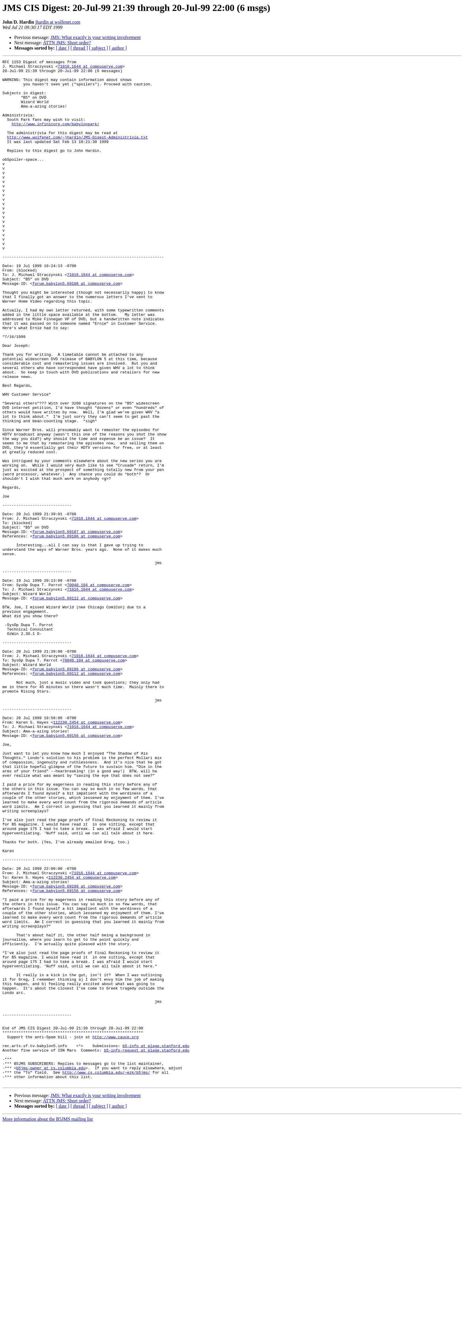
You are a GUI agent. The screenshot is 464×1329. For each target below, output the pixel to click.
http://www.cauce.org (115, 1232)
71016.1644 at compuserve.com (90, 68)
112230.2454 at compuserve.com (86, 855)
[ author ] (118, 48)
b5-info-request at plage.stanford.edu (146, 1248)
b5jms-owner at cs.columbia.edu (51, 1270)
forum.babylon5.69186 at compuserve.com (76, 791)
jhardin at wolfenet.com (57, 22)
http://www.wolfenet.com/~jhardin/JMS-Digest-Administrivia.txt (77, 153)
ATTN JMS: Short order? (67, 42)
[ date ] (62, 48)
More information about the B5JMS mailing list (47, 1323)
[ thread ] (79, 48)
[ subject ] (98, 48)
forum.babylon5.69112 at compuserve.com (76, 706)
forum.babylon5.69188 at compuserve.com (76, 1052)
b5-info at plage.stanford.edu (156, 1243)
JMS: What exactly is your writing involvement (96, 37)
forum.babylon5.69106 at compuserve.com (76, 328)
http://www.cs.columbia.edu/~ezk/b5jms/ (106, 1275)
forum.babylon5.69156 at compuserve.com (76, 871)
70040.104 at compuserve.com (98, 690)
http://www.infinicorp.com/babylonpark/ (55, 137)
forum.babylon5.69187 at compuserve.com (76, 626)
